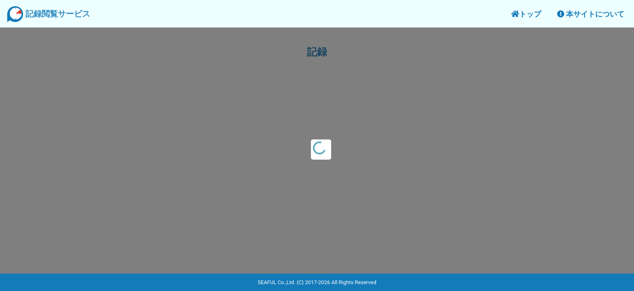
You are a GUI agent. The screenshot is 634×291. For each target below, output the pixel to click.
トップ (526, 14)
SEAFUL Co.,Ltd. (276, 282)
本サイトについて (590, 14)
